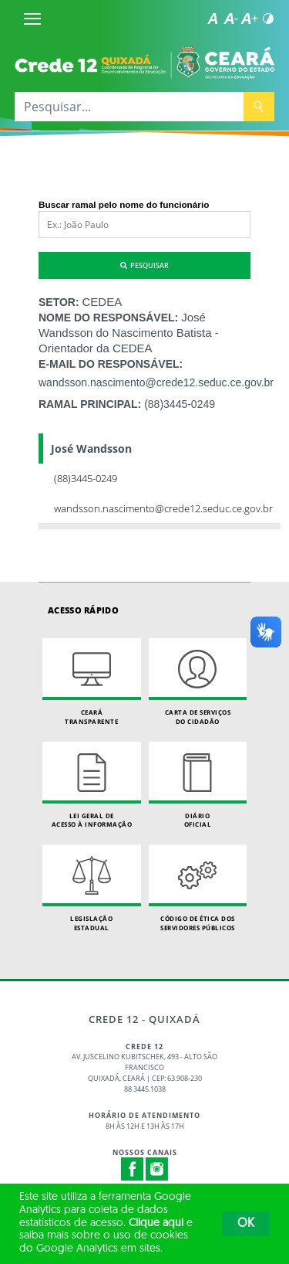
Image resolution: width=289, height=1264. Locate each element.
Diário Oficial (198, 785)
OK (245, 1224)
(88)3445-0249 (179, 404)
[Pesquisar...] (129, 106)
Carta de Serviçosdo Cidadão (198, 681)
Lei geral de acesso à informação (91, 785)
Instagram (157, 1169)
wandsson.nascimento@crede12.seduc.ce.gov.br (156, 382)
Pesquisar (144, 265)
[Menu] (32, 18)
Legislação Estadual (91, 888)
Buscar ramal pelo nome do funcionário (124, 204)
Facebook (132, 1169)
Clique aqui (156, 1223)
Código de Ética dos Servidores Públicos (198, 888)
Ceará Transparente (91, 681)
